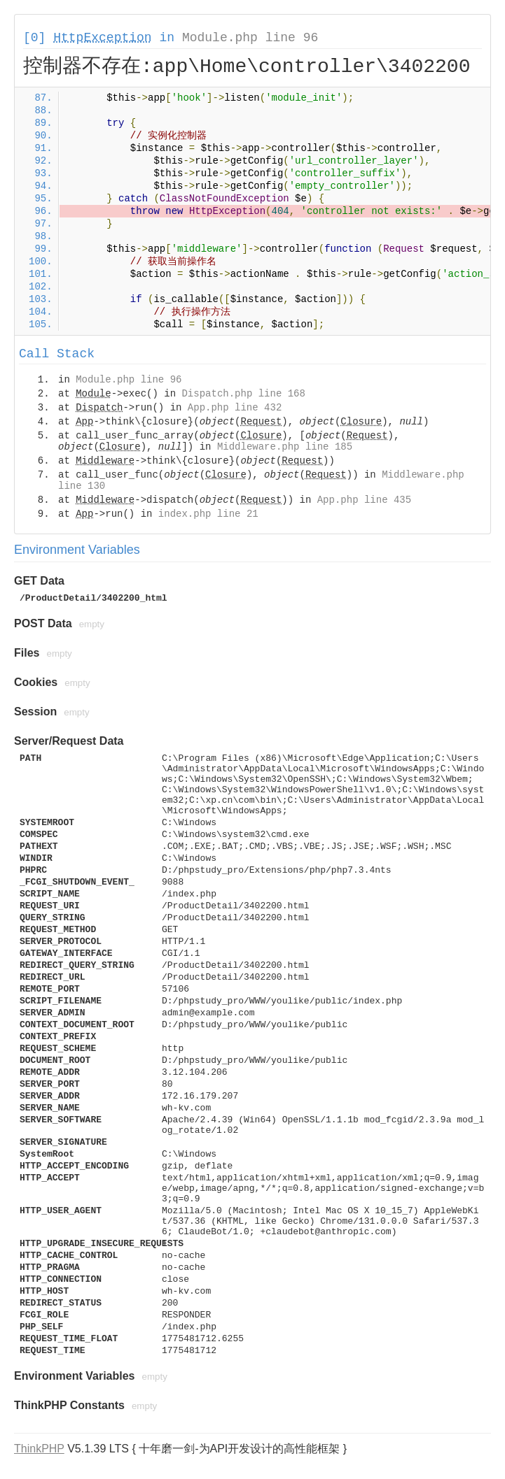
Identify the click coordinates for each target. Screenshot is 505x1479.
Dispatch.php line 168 (243, 393)
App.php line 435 (364, 500)
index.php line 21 (208, 514)
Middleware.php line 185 (284, 446)
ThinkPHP (39, 1449)
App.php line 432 (235, 407)
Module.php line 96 (250, 38)
